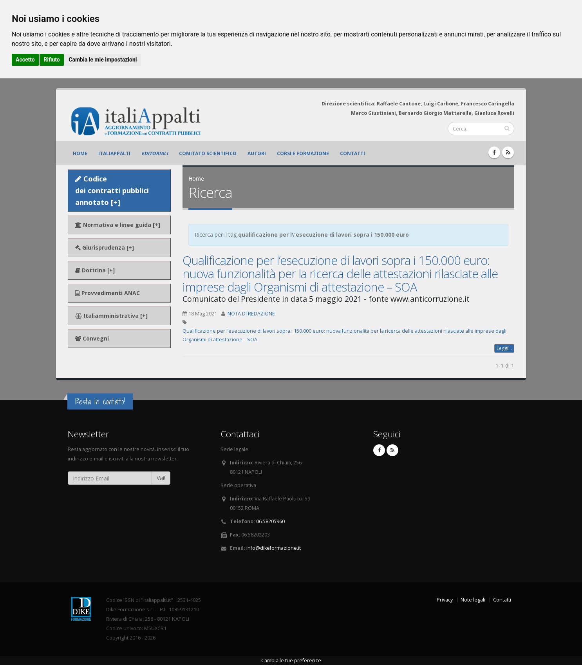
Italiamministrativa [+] (111, 315)
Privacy (445, 599)
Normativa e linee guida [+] (117, 224)
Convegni (92, 338)
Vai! (161, 478)
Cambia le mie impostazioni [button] (103, 59)
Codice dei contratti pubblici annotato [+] (112, 190)
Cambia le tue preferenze (291, 660)
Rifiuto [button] (51, 59)
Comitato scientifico (208, 153)
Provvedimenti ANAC (107, 293)
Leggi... (504, 348)
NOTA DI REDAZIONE (251, 313)
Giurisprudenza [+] (104, 247)
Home (80, 153)
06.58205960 (270, 521)
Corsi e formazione (303, 153)
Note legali (473, 599)
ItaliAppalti (114, 153)
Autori (257, 153)
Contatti (352, 153)
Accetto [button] (25, 59)
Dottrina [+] (95, 270)
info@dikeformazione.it (273, 548)
